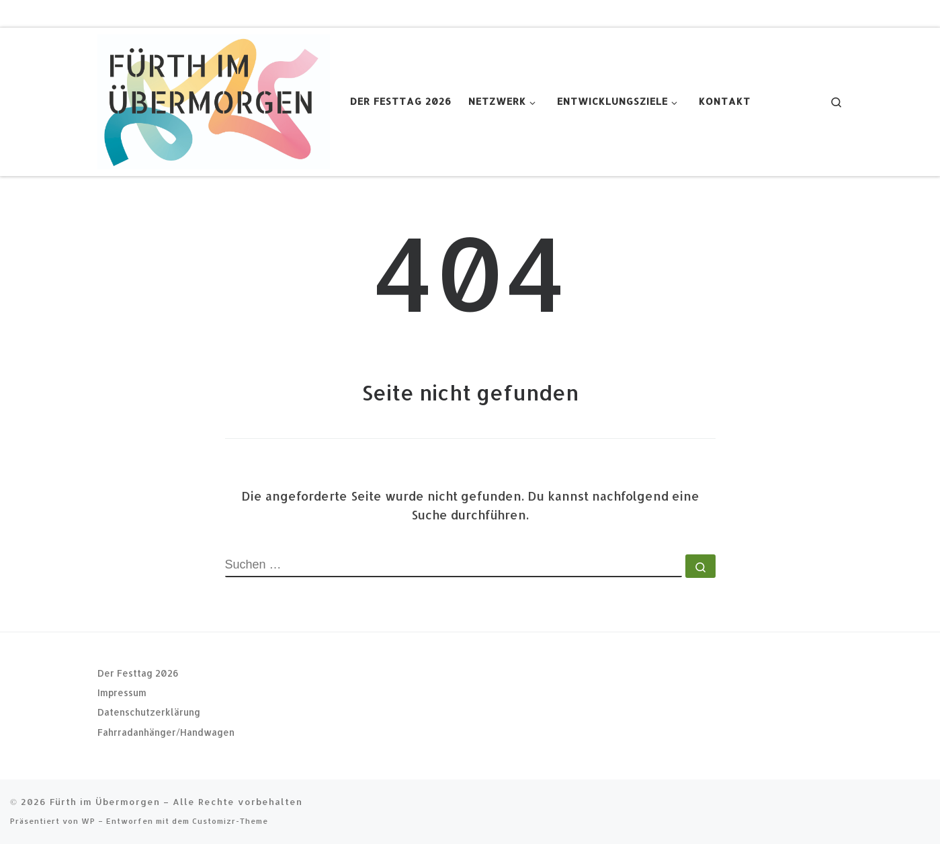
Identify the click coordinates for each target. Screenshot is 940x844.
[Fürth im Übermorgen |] (213, 98)
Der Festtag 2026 (138, 672)
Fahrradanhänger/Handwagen (165, 732)
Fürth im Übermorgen (105, 801)
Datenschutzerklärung (148, 712)
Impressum (121, 692)
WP (88, 821)
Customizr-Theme (230, 821)
